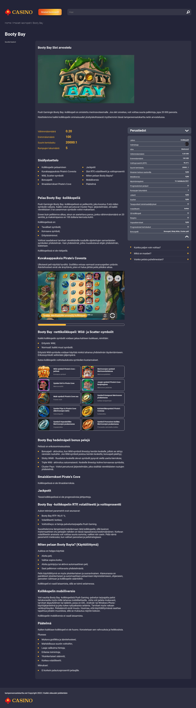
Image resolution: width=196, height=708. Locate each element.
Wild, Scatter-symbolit (53, 175)
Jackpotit (91, 167)
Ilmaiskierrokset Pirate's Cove (56, 184)
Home (8, 23)
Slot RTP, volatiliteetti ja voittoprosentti (105, 171)
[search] (188, 12)
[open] (159, 130)
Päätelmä (91, 184)
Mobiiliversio (92, 179)
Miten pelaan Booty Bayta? (99, 175)
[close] (187, 236)
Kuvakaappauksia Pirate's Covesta (59, 171)
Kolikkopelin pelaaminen (54, 167)
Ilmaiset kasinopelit (50, 12)
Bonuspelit (47, 179)
